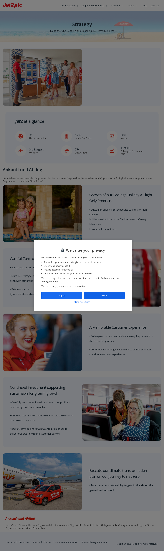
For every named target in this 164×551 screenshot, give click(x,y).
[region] (83, 275)
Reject (62, 295)
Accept (104, 295)
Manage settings (82, 301)
